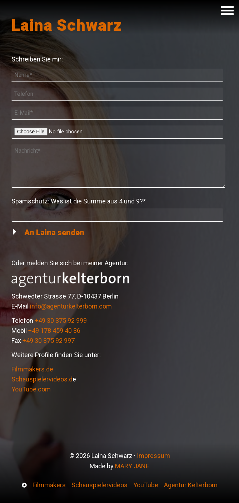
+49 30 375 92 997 (49, 340)
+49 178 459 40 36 (54, 330)
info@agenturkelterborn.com (71, 306)
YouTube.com (31, 389)
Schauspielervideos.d (42, 379)
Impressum (153, 455)
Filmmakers (49, 485)
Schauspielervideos (99, 485)
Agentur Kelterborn (191, 485)
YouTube (145, 485)
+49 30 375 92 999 (61, 320)
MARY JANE (132, 466)
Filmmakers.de (32, 369)
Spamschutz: (78, 200)
